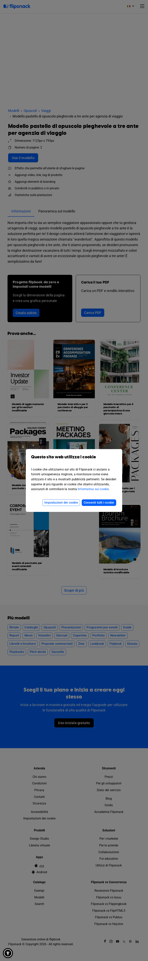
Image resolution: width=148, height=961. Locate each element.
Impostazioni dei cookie (61, 502)
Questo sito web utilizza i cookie (74, 459)
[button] (8, 953)
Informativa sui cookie (93, 489)
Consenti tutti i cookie (99, 502)
